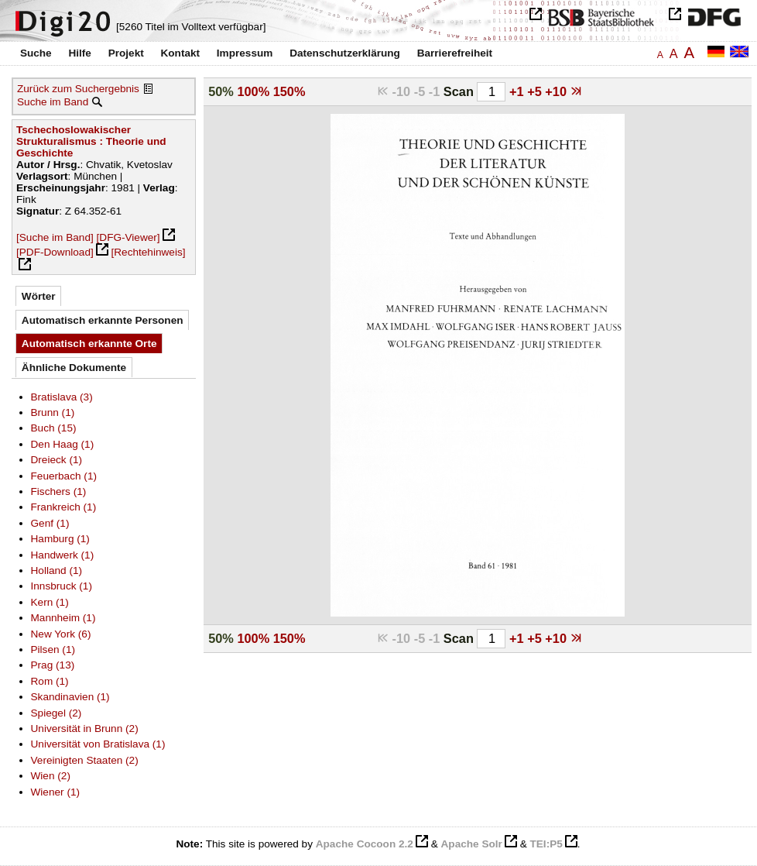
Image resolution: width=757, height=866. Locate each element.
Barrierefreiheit (454, 53)
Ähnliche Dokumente (74, 367)
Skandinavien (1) (70, 697)
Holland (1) (57, 570)
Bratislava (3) (62, 397)
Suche (36, 53)
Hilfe (79, 53)
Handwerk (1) (62, 555)
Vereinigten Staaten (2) (85, 760)
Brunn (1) (53, 412)
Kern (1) (50, 602)
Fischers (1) (59, 491)
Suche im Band (52, 102)
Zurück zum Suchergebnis (78, 89)
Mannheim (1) (63, 618)
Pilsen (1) (53, 649)
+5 (536, 91)
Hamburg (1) (60, 539)
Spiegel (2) (56, 713)
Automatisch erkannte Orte (89, 343)
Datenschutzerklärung (344, 53)
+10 (557, 91)
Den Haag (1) (62, 444)
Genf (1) (50, 523)
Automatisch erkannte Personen (102, 320)
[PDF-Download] (55, 252)
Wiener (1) (55, 792)
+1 (518, 91)
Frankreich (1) (64, 507)
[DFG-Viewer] (128, 237)
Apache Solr (471, 844)
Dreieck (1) (57, 460)
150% (289, 91)
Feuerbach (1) (64, 476)
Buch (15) (54, 428)
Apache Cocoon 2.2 (364, 844)
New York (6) (61, 634)
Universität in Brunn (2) (85, 728)
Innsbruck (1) (61, 586)
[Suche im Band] (55, 237)
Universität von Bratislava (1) (98, 744)
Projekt (126, 53)
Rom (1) (50, 681)
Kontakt (180, 53)
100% (253, 91)
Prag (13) (53, 665)
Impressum (245, 53)
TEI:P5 (545, 844)
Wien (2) (50, 776)
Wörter (39, 296)
